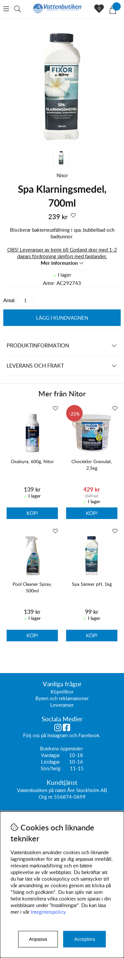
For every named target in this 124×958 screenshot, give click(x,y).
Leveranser (62, 705)
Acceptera (84, 939)
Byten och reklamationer (62, 698)
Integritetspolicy (48, 911)
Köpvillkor (62, 692)
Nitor (62, 175)
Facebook (89, 735)
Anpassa (38, 939)
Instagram (57, 735)
